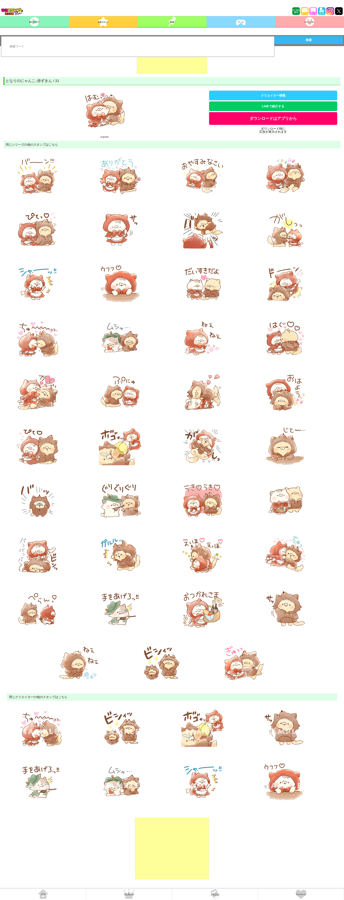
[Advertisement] (172, 63)
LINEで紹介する (273, 106)
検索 (309, 40)
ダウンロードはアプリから (273, 118)
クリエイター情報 (273, 95)
